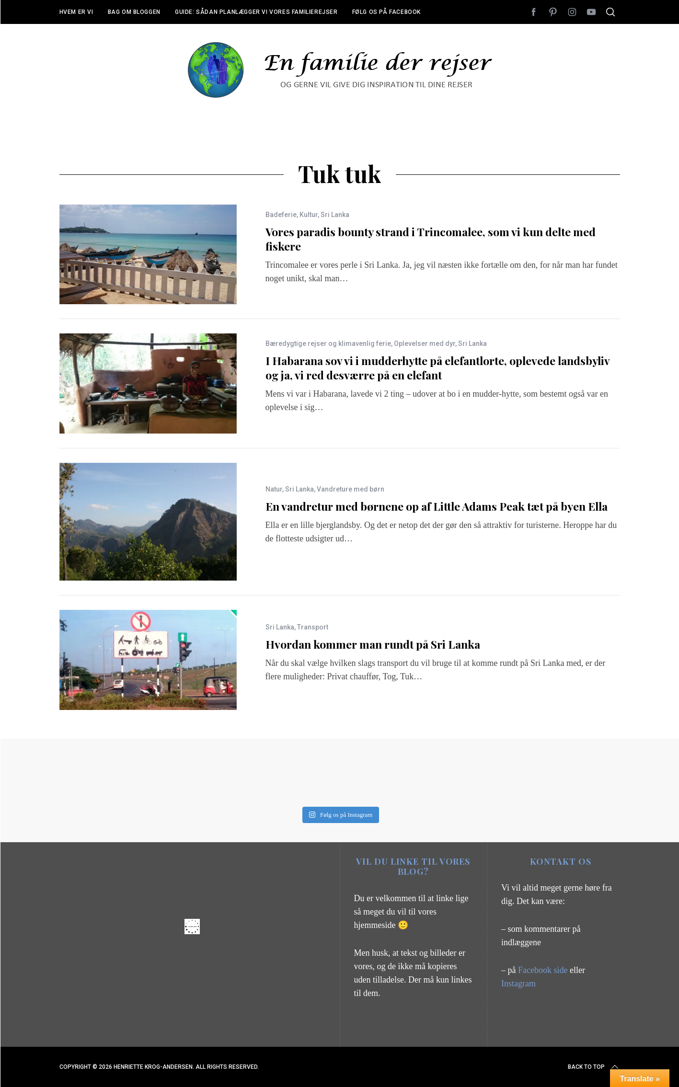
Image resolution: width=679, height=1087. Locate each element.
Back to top (594, 1067)
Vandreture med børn (350, 489)
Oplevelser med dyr (424, 343)
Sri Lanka (335, 214)
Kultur (308, 214)
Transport (312, 627)
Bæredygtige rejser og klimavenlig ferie (328, 343)
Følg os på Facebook (386, 12)
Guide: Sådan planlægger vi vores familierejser (256, 12)
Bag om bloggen (134, 12)
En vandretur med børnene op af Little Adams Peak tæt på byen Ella (436, 506)
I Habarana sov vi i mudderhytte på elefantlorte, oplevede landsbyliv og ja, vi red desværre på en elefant (437, 367)
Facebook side (544, 970)
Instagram (518, 983)
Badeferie (281, 214)
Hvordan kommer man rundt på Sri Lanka (372, 644)
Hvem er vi (76, 12)
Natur (273, 489)
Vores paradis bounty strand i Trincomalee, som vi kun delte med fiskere (430, 238)
